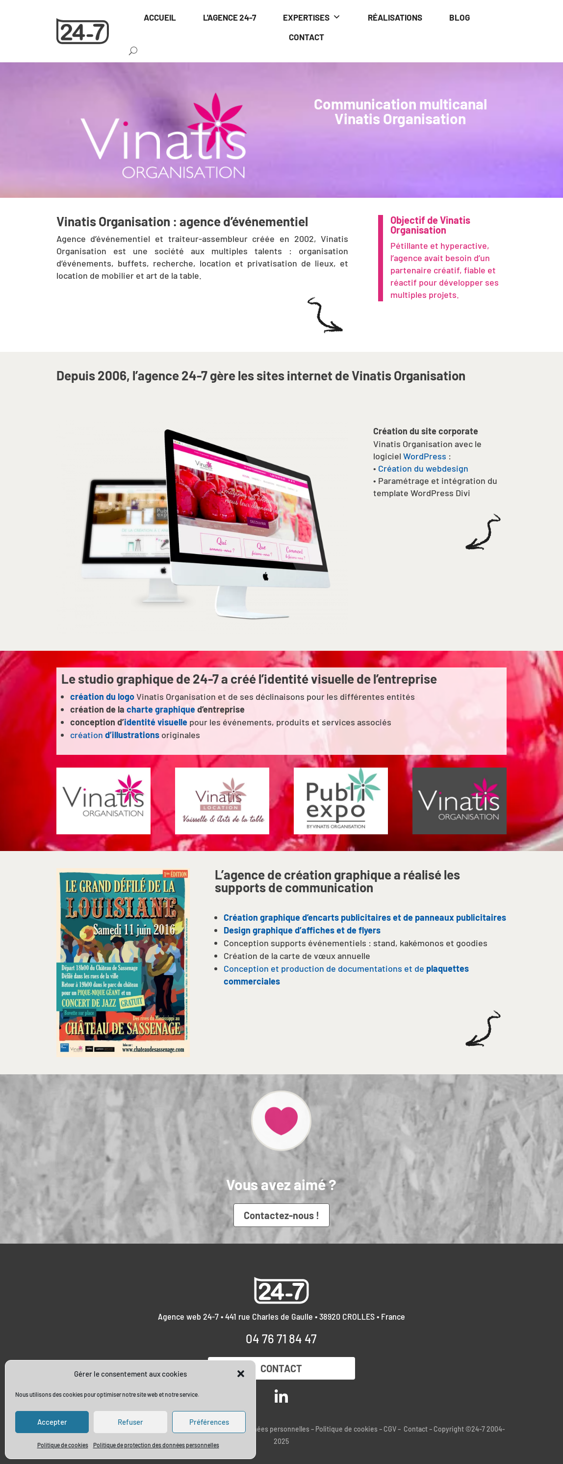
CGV (390, 1429)
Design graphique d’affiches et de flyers (302, 930)
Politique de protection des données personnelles (156, 1444)
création (114, 734)
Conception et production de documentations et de (327, 968)
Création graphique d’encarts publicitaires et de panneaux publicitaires (365, 917)
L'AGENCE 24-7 (229, 17)
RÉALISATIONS (395, 17)
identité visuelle (155, 722)
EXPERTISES (312, 17)
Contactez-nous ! (281, 1215)
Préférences (209, 1421)
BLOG (459, 17)
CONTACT (306, 37)
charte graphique (161, 709)
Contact (281, 1368)
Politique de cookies (62, 1444)
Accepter (52, 1421)
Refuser (130, 1421)
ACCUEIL (160, 17)
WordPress (424, 456)
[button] (241, 1374)
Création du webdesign (423, 468)
